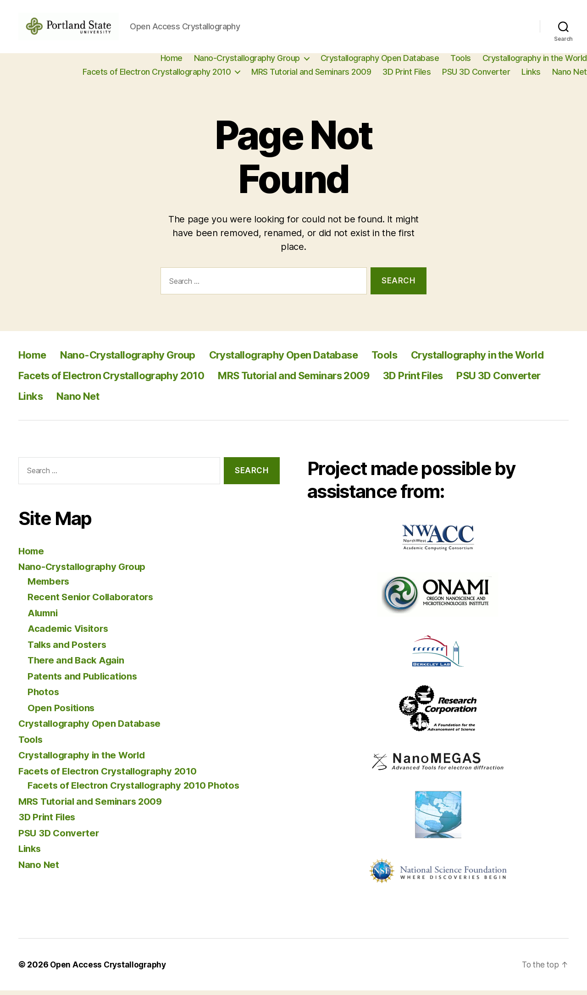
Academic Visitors (70, 633)
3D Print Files (406, 76)
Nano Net (569, 76)
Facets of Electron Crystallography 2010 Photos (137, 790)
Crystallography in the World (534, 62)
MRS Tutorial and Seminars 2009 (311, 76)
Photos (44, 696)
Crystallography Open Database (380, 62)
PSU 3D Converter (476, 76)
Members (50, 585)
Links (531, 76)
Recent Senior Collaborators (92, 601)
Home (172, 62)
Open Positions (62, 712)
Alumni (44, 617)
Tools (460, 62)
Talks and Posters (68, 649)
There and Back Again (78, 664)
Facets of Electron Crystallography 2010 (157, 76)
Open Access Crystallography (110, 969)
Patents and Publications (84, 680)
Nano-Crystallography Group (247, 62)
